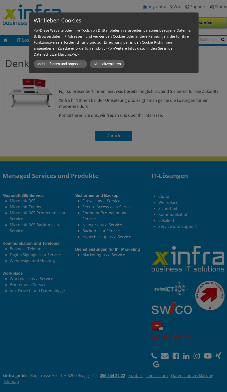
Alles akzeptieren (107, 64)
